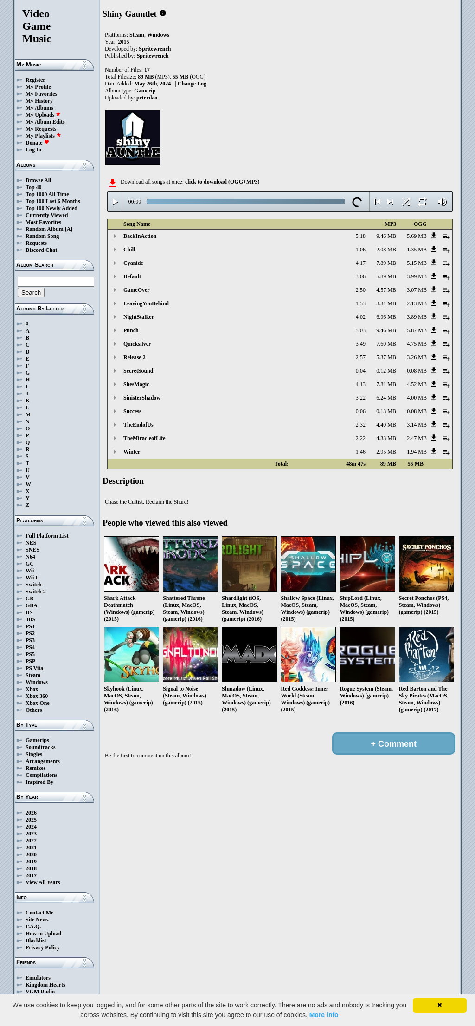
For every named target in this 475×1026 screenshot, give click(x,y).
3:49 (361, 344)
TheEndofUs (138, 424)
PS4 (30, 647)
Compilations (42, 775)
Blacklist (36, 940)
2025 (31, 819)
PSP (30, 661)
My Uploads (43, 115)
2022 (31, 840)
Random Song (42, 236)
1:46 (361, 451)
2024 (31, 826)
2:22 (361, 438)
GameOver (136, 290)
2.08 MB (386, 249)
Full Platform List (47, 536)
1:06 (361, 249)
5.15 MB (417, 263)
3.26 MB (417, 357)
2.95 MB (386, 451)
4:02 (361, 317)
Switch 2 (36, 591)
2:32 (361, 424)
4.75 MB (417, 344)
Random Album (45, 229)
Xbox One (38, 703)
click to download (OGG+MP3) (222, 181)
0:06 (361, 411)
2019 (31, 861)
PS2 (30, 633)
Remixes (35, 768)
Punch (131, 330)
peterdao (146, 97)
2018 (31, 868)
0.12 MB (386, 371)
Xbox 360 (37, 696)
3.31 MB (386, 303)
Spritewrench (155, 49)
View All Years (43, 882)
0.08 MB (417, 371)
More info (324, 1015)
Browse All (38, 180)
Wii (30, 570)
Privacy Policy (43, 947)
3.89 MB (417, 317)
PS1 (30, 626)
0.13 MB (386, 411)
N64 (30, 556)
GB (29, 598)
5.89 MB (386, 276)
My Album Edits (45, 121)
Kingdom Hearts (45, 984)
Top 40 (34, 187)
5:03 (361, 330)
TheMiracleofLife (144, 438)
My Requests (41, 128)
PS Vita (34, 668)
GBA (32, 605)
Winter (131, 451)
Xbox (32, 689)
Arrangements (43, 761)
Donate (37, 142)
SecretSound (138, 371)
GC (30, 563)
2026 (31, 812)
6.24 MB (386, 398)
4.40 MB (386, 424)
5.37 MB (386, 357)
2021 (31, 847)
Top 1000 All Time (47, 194)
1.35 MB (417, 249)
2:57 (361, 357)
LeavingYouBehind (146, 303)
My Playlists (43, 135)
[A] (69, 229)
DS (29, 612)
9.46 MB (386, 236)
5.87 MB (417, 330)
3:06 (361, 276)
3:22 (361, 398)
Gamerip (144, 90)
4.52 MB (417, 384)
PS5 (30, 654)
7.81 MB (386, 384)
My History (39, 101)
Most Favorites (43, 222)
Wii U (32, 577)
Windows (37, 682)
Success (132, 411)
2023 (31, 833)
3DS (30, 619)
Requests (36, 243)
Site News (37, 919)
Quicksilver (137, 344)
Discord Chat (41, 250)
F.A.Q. (33, 926)
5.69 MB (417, 236)
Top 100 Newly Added (51, 208)
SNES (32, 549)
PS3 (30, 640)
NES (31, 542)
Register (35, 80)
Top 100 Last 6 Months (53, 201)
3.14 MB (417, 424)
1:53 (361, 303)
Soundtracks (41, 747)
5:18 (361, 236)
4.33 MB (386, 438)
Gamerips (37, 740)
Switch (34, 584)
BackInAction (139, 236)
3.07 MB (417, 290)
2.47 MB (417, 438)
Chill (129, 249)
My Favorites (41, 94)
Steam (33, 675)
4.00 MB (417, 398)
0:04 (361, 371)
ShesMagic (136, 384)
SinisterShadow (141, 398)
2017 (31, 875)
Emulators (38, 977)
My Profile (38, 87)
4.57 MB (386, 290)
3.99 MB (417, 276)
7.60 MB (386, 344)
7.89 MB (386, 263)
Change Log (192, 83)
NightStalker (138, 317)
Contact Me (39, 912)
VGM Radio (40, 991)
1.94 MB (417, 451)
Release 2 (134, 357)
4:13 (361, 384)
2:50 (361, 290)
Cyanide (133, 263)
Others (34, 710)
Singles (34, 754)
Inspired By (39, 782)
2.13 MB (417, 303)
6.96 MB (386, 317)
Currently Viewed (47, 215)
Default (132, 276)
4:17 (361, 263)
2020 (31, 854)
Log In (33, 149)
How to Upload (43, 933)
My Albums (39, 108)
